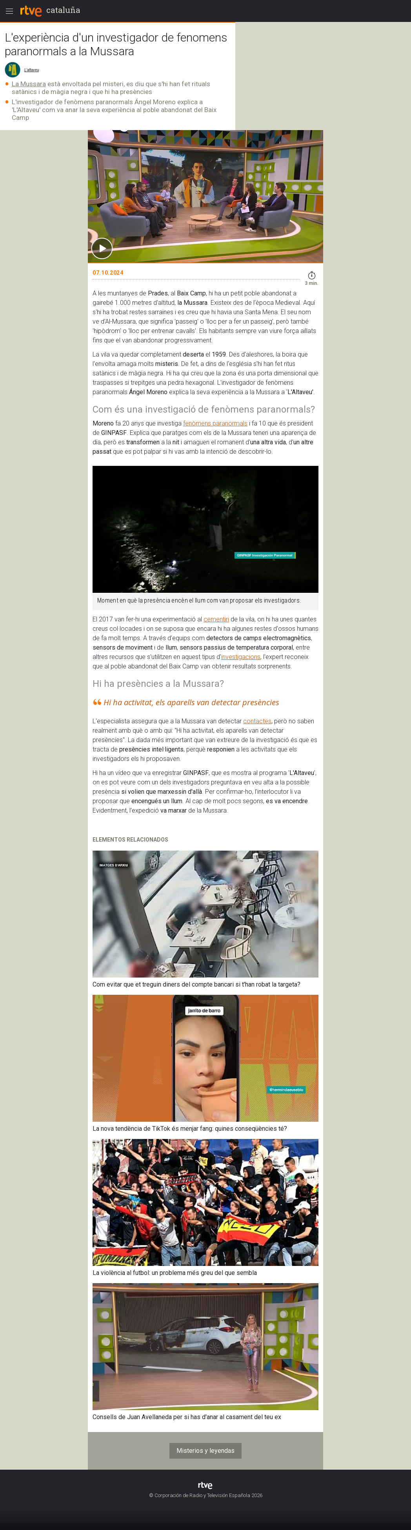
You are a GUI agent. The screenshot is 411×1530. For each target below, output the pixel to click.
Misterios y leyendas (205, 1450)
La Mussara (29, 84)
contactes (257, 721)
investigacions (240, 657)
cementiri (216, 619)
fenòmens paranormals (215, 423)
